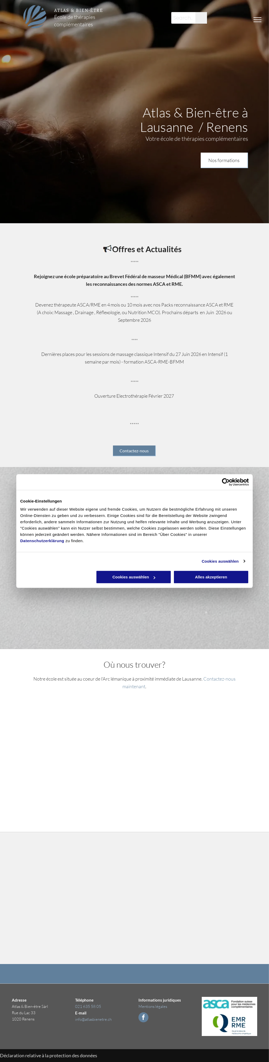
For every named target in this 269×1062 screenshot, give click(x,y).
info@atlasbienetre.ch (93, 1019)
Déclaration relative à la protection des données (48, 1055)
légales (161, 1006)
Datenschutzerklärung (42, 540)
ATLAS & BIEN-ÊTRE (78, 10)
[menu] (257, 20)
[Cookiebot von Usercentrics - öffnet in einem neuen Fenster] (226, 482)
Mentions (146, 1006)
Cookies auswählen (220, 561)
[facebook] (143, 1018)
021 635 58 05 (88, 1006)
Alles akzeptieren (211, 577)
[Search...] (183, 18)
